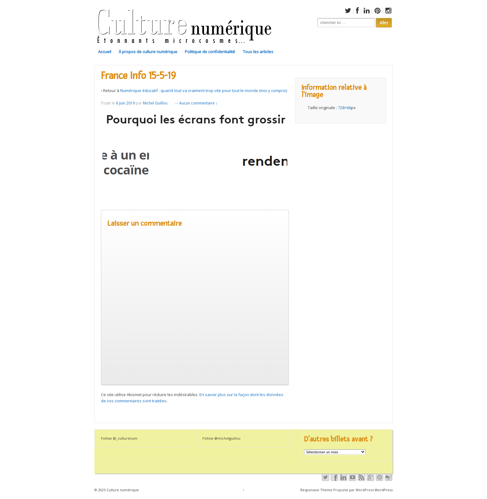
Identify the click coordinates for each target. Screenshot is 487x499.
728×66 (344, 107)
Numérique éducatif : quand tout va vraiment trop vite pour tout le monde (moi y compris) (203, 90)
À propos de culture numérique (148, 51)
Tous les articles (258, 51)
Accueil (104, 51)
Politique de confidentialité (210, 51)
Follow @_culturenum (119, 438)
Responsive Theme (316, 489)
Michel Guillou (155, 103)
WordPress (384, 489)
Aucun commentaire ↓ (198, 103)
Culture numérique (122, 489)
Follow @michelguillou (221, 438)
